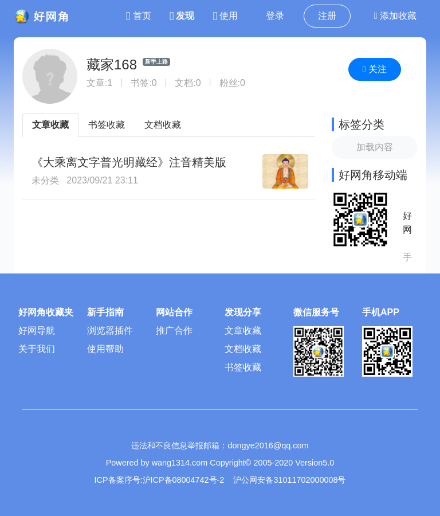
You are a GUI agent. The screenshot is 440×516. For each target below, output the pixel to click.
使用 (225, 16)
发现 (182, 16)
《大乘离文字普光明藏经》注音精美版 (129, 162)
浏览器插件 (110, 330)
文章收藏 (50, 125)
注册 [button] (327, 16)
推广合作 (174, 330)
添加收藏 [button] (395, 16)
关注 (375, 69)
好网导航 (36, 330)
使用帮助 (105, 349)
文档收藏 (162, 125)
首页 (138, 16)
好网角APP (407, 224)
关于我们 (36, 349)
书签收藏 (106, 125)
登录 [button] (275, 16)
